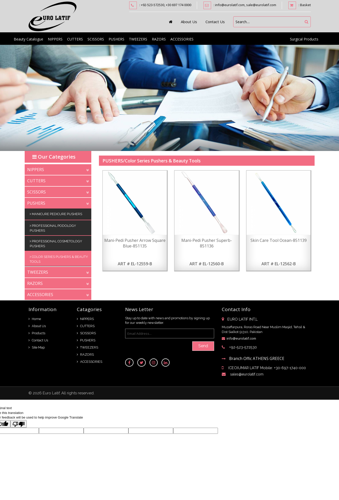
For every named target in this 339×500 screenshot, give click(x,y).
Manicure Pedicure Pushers (56, 213)
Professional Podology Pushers (53, 227)
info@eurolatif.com (241, 338)
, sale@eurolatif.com (260, 5)
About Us (189, 21)
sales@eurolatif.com (247, 375)
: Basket (299, 5)
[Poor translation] (18, 424)
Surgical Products (304, 38)
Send (203, 345)
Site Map (38, 347)
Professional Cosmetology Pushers (56, 242)
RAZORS (159, 38)
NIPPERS (55, 38)
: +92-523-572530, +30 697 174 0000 (165, 5)
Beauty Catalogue (28, 38)
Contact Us (215, 21)
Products (38, 332)
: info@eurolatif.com (229, 5)
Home (36, 318)
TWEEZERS (138, 38)
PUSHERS (116, 38)
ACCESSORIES (182, 38)
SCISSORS (95, 38)
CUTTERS (75, 38)
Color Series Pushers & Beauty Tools (59, 258)
